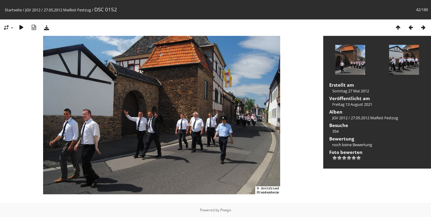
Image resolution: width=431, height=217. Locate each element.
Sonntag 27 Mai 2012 (350, 91)
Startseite (13, 10)
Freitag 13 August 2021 (352, 104)
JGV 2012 (32, 10)
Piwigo (225, 210)
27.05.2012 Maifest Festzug (67, 10)
